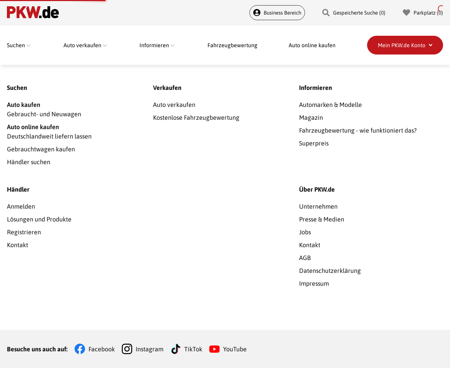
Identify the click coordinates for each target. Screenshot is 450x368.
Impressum (314, 283)
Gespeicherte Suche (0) (353, 12)
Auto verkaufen (174, 104)
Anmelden (21, 206)
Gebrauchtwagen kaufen (41, 149)
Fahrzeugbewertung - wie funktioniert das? (358, 130)
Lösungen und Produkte (39, 219)
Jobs (305, 232)
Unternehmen (318, 206)
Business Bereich (277, 12)
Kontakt (17, 245)
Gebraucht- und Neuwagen (79, 109)
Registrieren (24, 232)
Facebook (101, 349)
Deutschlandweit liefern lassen (79, 131)
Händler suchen (28, 162)
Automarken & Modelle (330, 104)
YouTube (235, 349)
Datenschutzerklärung (330, 270)
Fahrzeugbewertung (232, 45)
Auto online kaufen (312, 45)
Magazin (311, 117)
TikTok (193, 349)
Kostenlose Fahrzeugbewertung (196, 117)
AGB (305, 257)
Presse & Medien (321, 219)
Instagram (149, 349)
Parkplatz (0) (423, 12)
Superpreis (314, 143)
